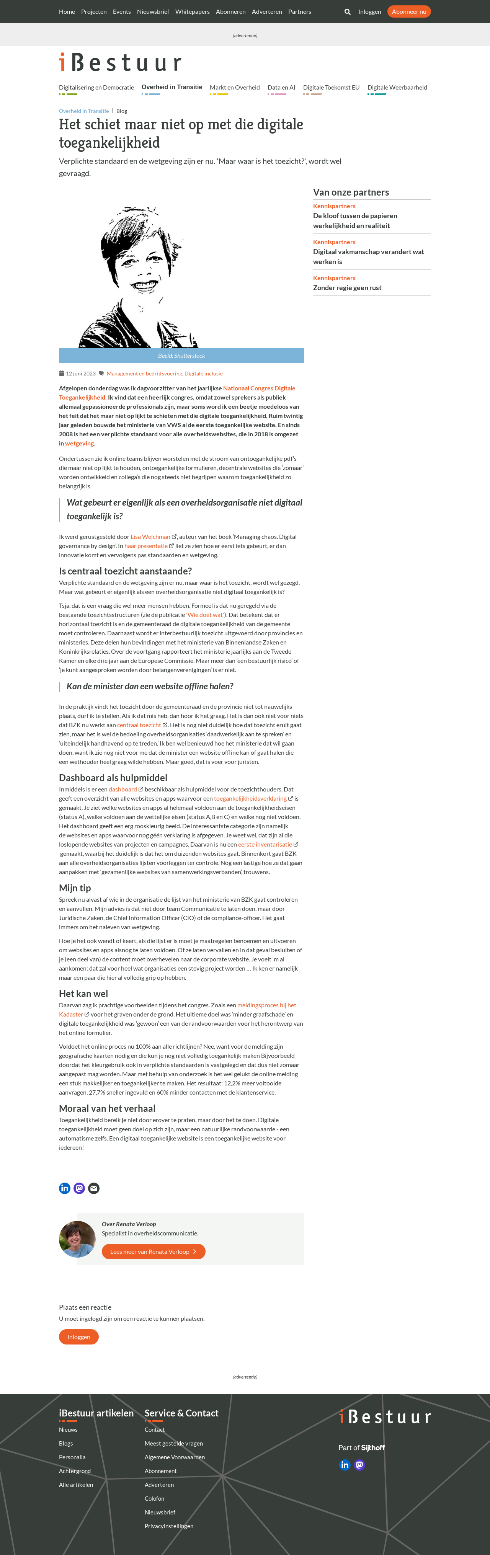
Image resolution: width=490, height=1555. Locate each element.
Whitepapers (192, 11)
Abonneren (231, 11)
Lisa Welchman (150, 536)
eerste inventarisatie (265, 844)
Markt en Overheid (235, 87)
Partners (299, 11)
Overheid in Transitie (172, 87)
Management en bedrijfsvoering (144, 373)
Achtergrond (75, 1470)
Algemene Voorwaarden (175, 1457)
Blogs (66, 1443)
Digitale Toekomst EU (331, 87)
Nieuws (68, 1429)
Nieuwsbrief (153, 11)
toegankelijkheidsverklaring (250, 798)
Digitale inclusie (204, 373)
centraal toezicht (139, 724)
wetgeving (79, 443)
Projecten (94, 11)
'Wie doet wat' (205, 614)
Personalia (72, 1457)
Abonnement (161, 1470)
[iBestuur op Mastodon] (359, 1465)
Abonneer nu (409, 11)
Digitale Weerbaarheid (397, 87)
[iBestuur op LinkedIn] (345, 1465)
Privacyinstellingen (169, 1525)
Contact (155, 1429)
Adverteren (267, 11)
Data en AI (282, 87)
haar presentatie (146, 545)
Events (122, 11)
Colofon (154, 1498)
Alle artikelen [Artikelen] (76, 1484)
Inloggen (369, 11)
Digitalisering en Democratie (96, 87)
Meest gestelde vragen (174, 1443)
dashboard (123, 789)
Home (67, 11)
